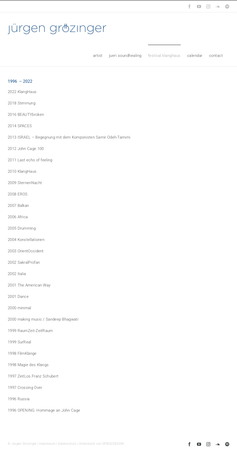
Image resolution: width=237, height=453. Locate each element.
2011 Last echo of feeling (30, 160)
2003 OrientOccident (26, 251)
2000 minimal (19, 308)
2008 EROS (18, 194)
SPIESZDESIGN (113, 444)
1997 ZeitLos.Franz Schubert (33, 376)
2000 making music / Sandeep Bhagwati (43, 319)
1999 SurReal (19, 342)
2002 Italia (17, 273)
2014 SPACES (20, 126)
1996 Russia (18, 399)
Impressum (47, 444)
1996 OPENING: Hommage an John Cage (44, 410)
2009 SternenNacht (25, 182)
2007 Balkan (18, 205)
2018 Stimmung (21, 103)
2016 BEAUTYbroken (26, 114)
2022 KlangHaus (22, 91)
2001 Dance (18, 296)
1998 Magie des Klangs (28, 365)
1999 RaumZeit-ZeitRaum (30, 330)
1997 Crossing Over (25, 387)
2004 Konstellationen (26, 239)
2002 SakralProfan (24, 262)
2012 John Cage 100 (26, 148)
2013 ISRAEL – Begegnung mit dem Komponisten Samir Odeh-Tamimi (69, 137)
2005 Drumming (22, 228)
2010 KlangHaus (22, 171)
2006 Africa (18, 217)
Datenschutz (67, 444)
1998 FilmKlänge (22, 353)
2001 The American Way (29, 285)
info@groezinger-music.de (43, 6)
